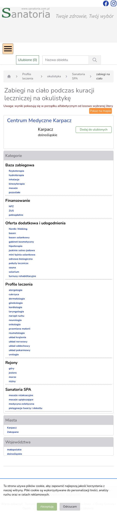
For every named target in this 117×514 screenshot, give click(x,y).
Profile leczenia (27, 76)
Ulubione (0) (27, 60)
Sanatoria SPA (78, 76)
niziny (12, 381)
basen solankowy (19, 237)
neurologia (15, 320)
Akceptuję (47, 507)
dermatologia (17, 298)
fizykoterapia (16, 171)
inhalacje (14, 179)
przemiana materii (19, 328)
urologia (14, 354)
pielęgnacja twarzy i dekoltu (25, 408)
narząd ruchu (16, 316)
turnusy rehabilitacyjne (22, 276)
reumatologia (17, 333)
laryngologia (16, 311)
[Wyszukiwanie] (94, 59)
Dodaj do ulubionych (94, 130)
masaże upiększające (21, 399)
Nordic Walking (18, 229)
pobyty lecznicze (18, 263)
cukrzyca (14, 294)
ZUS (11, 210)
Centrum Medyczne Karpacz (39, 120)
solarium (14, 272)
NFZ (11, 206)
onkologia (15, 324)
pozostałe (14, 192)
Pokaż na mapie (100, 111)
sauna (12, 267)
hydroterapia (16, 175)
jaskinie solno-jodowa (22, 250)
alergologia (15, 290)
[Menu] (8, 48)
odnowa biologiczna (21, 259)
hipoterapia (15, 246)
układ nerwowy (18, 341)
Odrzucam (70, 507)
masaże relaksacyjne (21, 395)
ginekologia (16, 303)
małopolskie (14, 449)
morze (12, 377)
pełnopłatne (16, 215)
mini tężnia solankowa (22, 254)
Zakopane (13, 432)
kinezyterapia (17, 184)
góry (11, 368)
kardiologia (15, 307)
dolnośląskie (14, 454)
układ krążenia (17, 337)
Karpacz (11, 427)
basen (12, 233)
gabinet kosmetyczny (21, 241)
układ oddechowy (19, 346)
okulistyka (54, 76)
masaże (13, 188)
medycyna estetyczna (21, 404)
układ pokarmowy (19, 350)
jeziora (12, 372)
